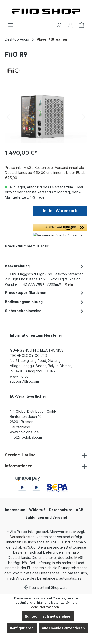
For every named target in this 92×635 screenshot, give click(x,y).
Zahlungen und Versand (46, 517)
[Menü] (10, 25)
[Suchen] (59, 25)
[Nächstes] (83, 117)
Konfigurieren (22, 628)
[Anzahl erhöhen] (26, 211)
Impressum (15, 510)
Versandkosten (22, 537)
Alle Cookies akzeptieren (63, 628)
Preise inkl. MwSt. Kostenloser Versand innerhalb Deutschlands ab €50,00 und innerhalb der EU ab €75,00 (45, 172)
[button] (60, 230)
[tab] (45, 274)
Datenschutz (60, 510)
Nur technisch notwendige (47, 616)
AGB (79, 510)
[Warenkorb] (81, 25)
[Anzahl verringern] (10, 211)
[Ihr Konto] (70, 25)
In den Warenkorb (60, 210)
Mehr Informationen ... (46, 607)
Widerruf (37, 510)
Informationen (19, 465)
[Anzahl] (18, 211)
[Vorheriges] (8, 117)
